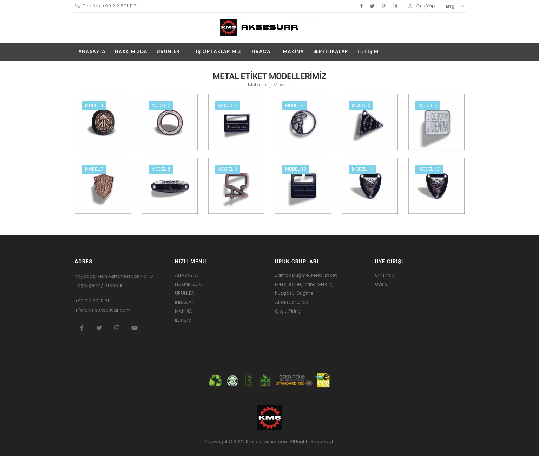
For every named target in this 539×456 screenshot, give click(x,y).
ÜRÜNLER (168, 51)
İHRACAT (262, 51)
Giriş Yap (385, 275)
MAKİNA (293, 51)
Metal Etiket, (324, 275)
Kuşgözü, (285, 293)
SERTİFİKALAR (330, 51)
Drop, (303, 302)
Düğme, (305, 293)
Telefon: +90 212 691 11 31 (106, 5)
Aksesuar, (286, 302)
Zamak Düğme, (292, 275)
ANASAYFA (92, 51)
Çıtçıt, (281, 311)
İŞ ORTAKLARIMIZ (218, 51)
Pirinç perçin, (317, 284)
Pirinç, (295, 311)
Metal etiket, (288, 284)
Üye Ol (382, 284)
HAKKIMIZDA (131, 51)
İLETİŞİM (368, 51)
